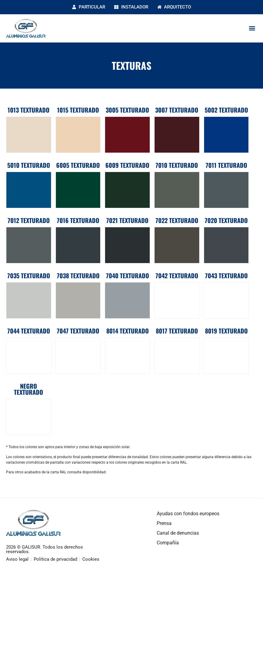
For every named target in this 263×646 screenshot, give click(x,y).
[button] (252, 28)
